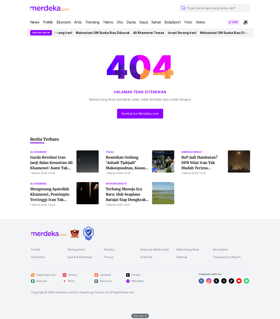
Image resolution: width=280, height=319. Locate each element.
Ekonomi (64, 22)
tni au (110, 152)
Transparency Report (227, 257)
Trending (92, 22)
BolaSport (172, 22)
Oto (120, 22)
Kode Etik (146, 257)
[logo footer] (49, 233)
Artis (78, 22)
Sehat (156, 22)
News (34, 22)
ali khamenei (38, 152)
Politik (48, 22)
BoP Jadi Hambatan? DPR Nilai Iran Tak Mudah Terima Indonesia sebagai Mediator (199, 168)
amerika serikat (191, 152)
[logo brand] (74, 233)
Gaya (143, 22)
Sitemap (181, 257)
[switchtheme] (245, 22)
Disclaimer (38, 257)
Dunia (131, 22)
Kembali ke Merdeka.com (140, 113)
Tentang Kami (76, 249)
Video (200, 22)
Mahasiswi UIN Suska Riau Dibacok (104, 33)
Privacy (109, 257)
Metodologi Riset (187, 249)
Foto (188, 22)
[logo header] (49, 8)
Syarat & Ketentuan (79, 257)
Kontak (35, 249)
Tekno (108, 22)
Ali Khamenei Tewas (150, 33)
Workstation (220, 249)
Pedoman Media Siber (154, 249)
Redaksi (109, 249)
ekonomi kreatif (116, 183)
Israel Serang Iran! (59, 33)
